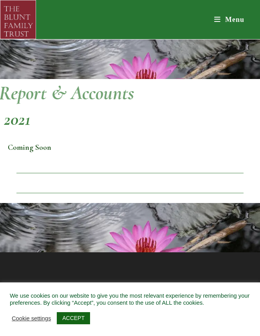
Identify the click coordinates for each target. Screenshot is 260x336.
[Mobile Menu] (229, 19)
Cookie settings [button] (31, 318)
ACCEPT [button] (73, 318)
